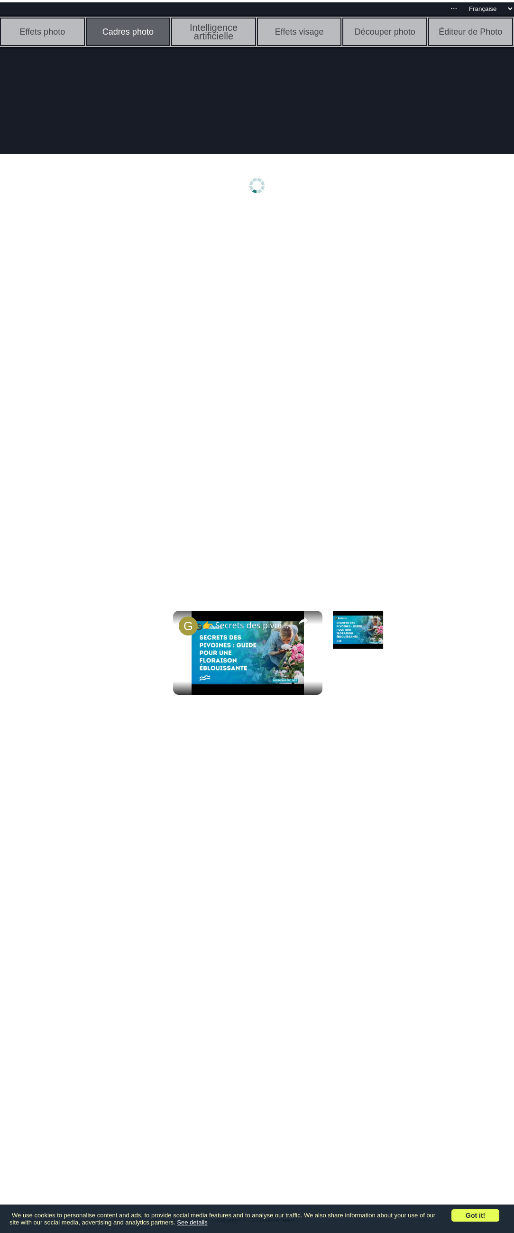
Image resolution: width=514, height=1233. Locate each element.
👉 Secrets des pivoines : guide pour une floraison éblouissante (246, 625)
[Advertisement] (73, 359)
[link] (188, 625)
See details (192, 1222)
